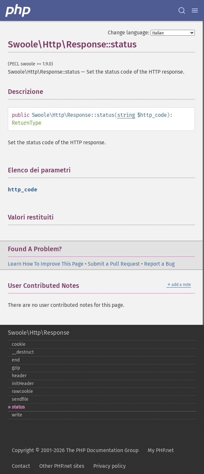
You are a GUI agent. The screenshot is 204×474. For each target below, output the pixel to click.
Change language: (128, 32)
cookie (19, 344)
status (18, 407)
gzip (16, 368)
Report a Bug (159, 264)
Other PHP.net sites (61, 466)
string (126, 115)
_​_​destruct (23, 352)
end (16, 360)
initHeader (23, 383)
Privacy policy (109, 466)
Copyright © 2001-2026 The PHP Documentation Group (75, 450)
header (19, 375)
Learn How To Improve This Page (45, 264)
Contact (21, 466)
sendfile (20, 399)
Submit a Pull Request (114, 264)
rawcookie (22, 391)
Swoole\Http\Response (38, 332)
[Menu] (194, 10)
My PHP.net (161, 450)
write (17, 415)
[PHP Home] (18, 10)
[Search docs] (181, 10)
